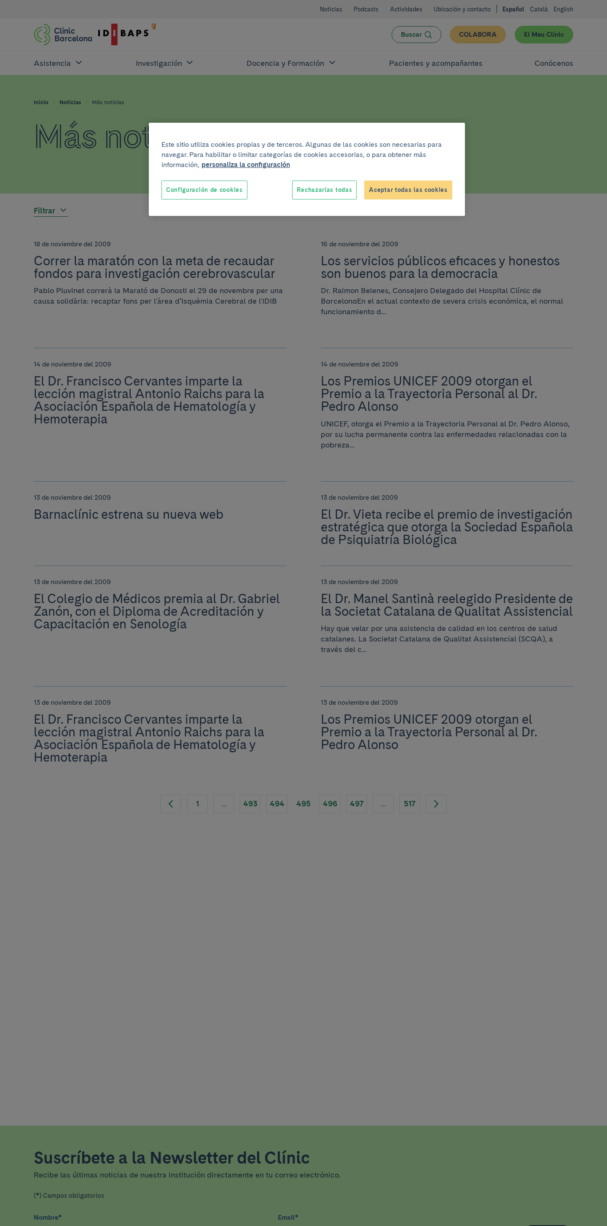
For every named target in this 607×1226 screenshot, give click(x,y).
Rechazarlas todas (324, 189)
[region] (307, 169)
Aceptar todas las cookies (408, 189)
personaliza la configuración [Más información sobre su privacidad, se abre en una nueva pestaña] (245, 165)
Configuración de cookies (204, 189)
